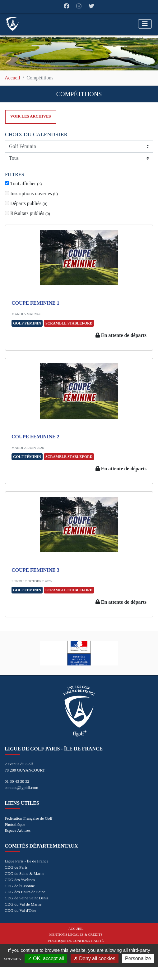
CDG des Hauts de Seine (25, 891)
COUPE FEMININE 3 (35, 570)
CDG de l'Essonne (20, 886)
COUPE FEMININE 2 (35, 436)
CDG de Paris (16, 867)
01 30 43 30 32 (17, 781)
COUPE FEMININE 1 (35, 303)
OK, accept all (46, 958)
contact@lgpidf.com (21, 787)
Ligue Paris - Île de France (26, 861)
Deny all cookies (94, 958)
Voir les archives (30, 116)
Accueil (12, 77)
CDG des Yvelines (20, 879)
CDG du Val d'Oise (20, 910)
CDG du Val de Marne (23, 904)
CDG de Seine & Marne (24, 873)
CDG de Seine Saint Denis (27, 898)
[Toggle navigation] (145, 24)
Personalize (138, 958)
